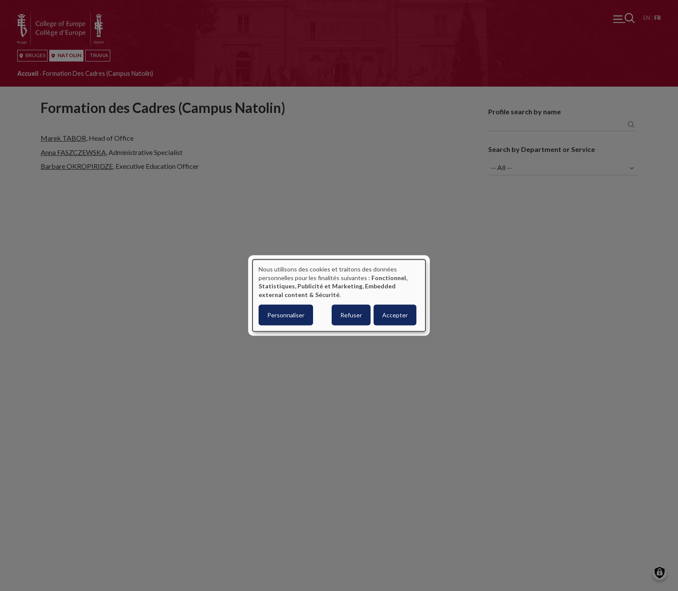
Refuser (351, 315)
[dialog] (339, 295)
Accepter (395, 315)
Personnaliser (285, 315)
